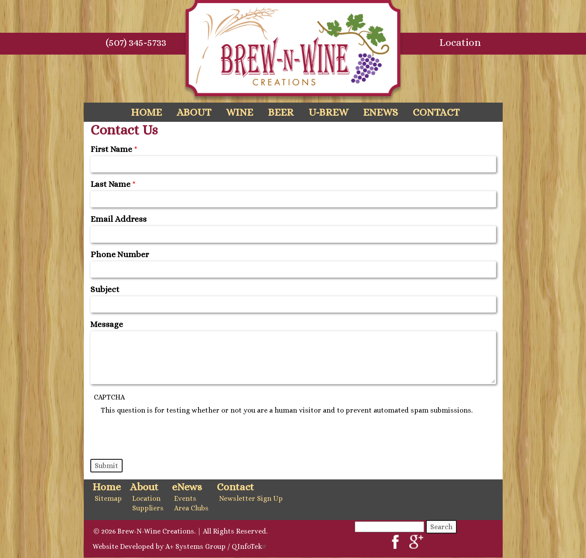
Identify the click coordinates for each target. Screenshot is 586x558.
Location (460, 42)
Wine (239, 112)
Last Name (110, 184)
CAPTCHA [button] (109, 397)
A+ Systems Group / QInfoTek (216, 546)
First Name (111, 149)
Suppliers (148, 508)
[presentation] (167, 431)
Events (185, 498)
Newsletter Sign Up (251, 498)
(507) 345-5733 (136, 42)
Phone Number (119, 254)
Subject (105, 289)
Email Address (118, 219)
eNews (380, 112)
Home (146, 112)
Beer (281, 112)
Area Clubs (191, 508)
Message (106, 324)
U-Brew (328, 112)
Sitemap (108, 498)
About (194, 112)
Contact (436, 112)
